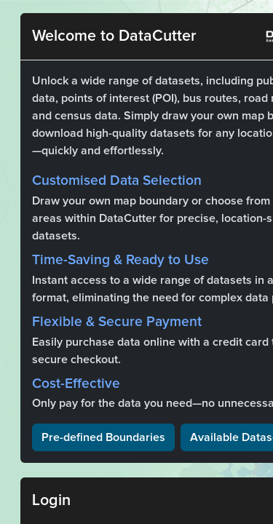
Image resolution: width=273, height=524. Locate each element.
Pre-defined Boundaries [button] (103, 437)
